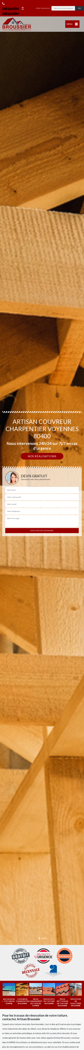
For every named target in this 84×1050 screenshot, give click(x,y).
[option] (17, 993)
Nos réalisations (42, 456)
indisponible (10, 6)
